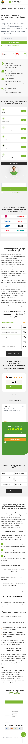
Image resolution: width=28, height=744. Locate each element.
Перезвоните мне (14, 189)
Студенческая (6, 484)
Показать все (14, 163)
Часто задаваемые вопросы (15, 711)
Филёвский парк (6, 477)
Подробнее (14, 387)
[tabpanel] (14, 382)
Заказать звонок (15, 439)
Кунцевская (18, 484)
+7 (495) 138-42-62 (16, 1)
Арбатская (18, 477)
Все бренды (14, 235)
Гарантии (7, 718)
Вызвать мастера (14, 42)
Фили (3, 473)
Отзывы (7, 720)
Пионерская (5, 481)
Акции (13, 718)
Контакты (7, 721)
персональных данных (15, 45)
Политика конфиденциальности (14, 740)
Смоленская (18, 481)
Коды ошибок (15, 720)
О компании (8, 710)
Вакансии (7, 714)
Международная (19, 473)
